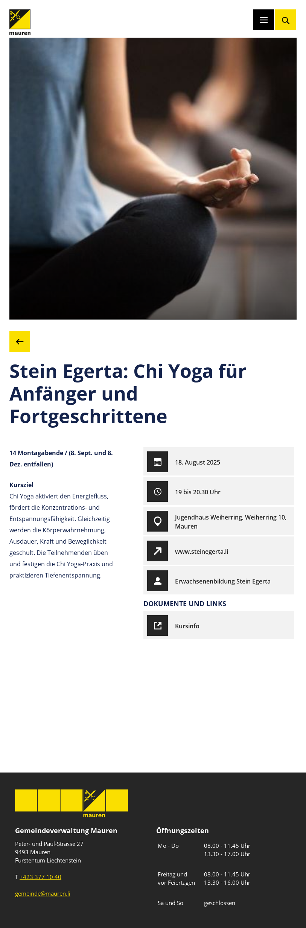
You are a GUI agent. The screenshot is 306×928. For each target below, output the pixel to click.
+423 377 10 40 (40, 877)
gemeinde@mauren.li (42, 893)
